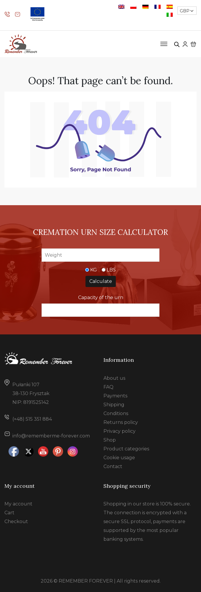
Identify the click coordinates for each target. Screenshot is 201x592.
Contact (112, 466)
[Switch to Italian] (170, 15)
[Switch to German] (145, 7)
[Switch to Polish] (133, 7)
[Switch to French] (157, 7)
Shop (109, 440)
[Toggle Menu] (163, 44)
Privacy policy (119, 431)
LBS (111, 270)
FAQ (108, 387)
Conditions (115, 413)
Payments (115, 396)
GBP (185, 11)
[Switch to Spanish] (170, 7)
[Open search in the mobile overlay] (177, 44)
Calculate (100, 281)
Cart (9, 512)
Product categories (126, 449)
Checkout (16, 521)
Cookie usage (119, 457)
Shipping (113, 404)
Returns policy (120, 422)
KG (93, 270)
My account (18, 504)
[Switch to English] (121, 7)
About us (114, 378)
